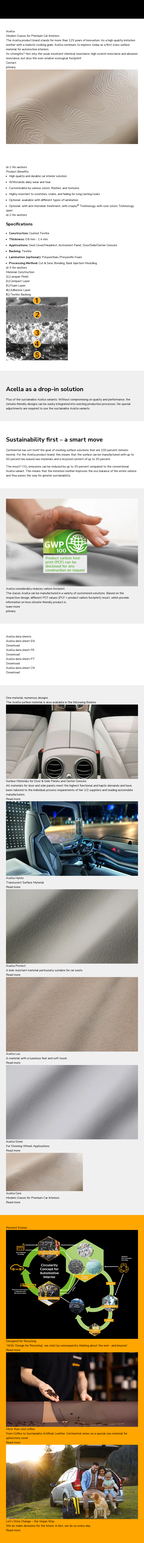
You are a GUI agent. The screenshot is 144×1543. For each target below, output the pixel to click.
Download (13, 645)
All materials (14, 786)
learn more (13, 607)
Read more (13, 799)
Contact (11, 63)
